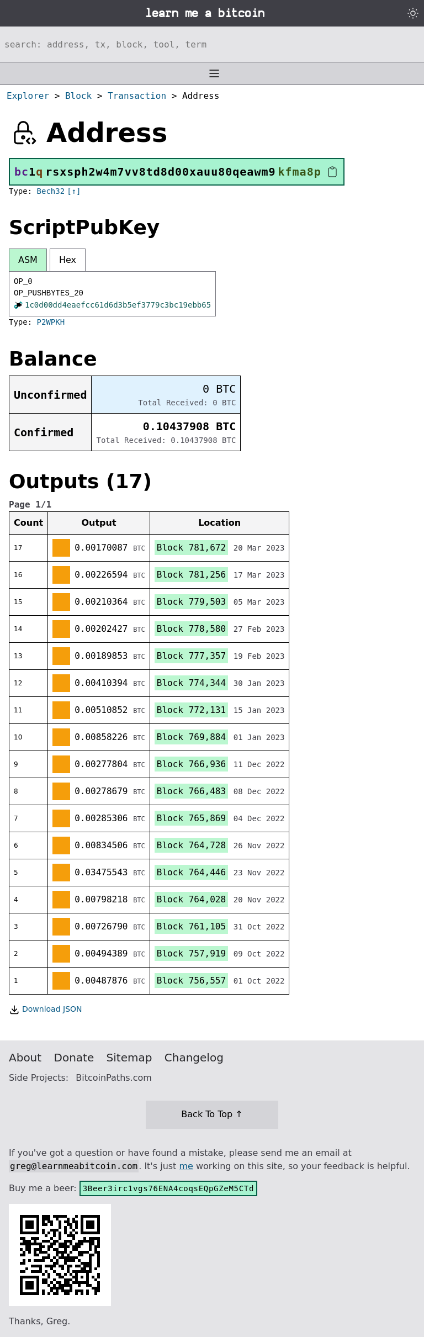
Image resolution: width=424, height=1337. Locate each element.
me (186, 1166)
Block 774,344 (191, 683)
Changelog (194, 1057)
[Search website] (212, 44)
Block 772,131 (191, 710)
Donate (74, 1057)
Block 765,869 (191, 818)
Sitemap (129, 1057)
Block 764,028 (191, 899)
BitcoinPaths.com (114, 1077)
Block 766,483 (191, 791)
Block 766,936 (191, 764)
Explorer (28, 96)
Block (78, 96)
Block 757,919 (191, 953)
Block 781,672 (191, 547)
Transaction (137, 96)
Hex (67, 260)
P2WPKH (51, 322)
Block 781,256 (191, 574)
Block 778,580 (191, 628)
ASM (28, 260)
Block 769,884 (191, 737)
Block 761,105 (191, 926)
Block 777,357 (191, 656)
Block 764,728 (191, 845)
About (25, 1057)
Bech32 (51, 191)
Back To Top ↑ (211, 1114)
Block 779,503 (191, 601)
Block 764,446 (191, 872)
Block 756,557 (191, 980)
